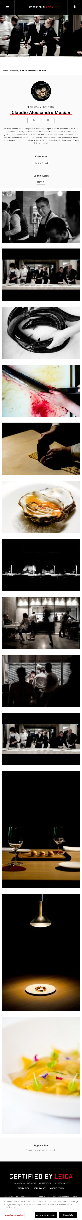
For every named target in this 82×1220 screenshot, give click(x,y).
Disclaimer (23, 1188)
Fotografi (14, 70)
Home (5, 70)
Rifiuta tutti (68, 1216)
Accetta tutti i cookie (45, 1216)
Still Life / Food (41, 163)
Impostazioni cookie (14, 1216)
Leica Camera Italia (22, 1183)
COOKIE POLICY (57, 1188)
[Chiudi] (77, 1203)
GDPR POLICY (40, 1188)
